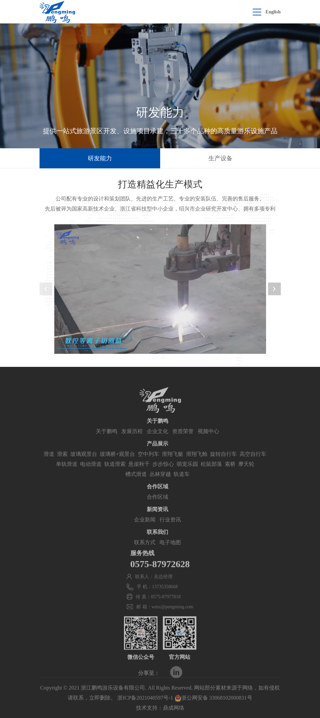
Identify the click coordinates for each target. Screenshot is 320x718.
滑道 (49, 462)
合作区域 (157, 504)
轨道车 (182, 482)
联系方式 (144, 550)
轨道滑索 (115, 472)
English (272, 11)
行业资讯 (170, 527)
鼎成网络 (173, 708)
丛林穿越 (160, 482)
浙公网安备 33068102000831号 (213, 698)
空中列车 (148, 462)
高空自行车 (253, 462)
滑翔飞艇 (172, 462)
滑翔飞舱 (196, 462)
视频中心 (208, 439)
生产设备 (220, 158)
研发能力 (100, 158)
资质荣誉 (183, 439)
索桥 (230, 472)
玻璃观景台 (83, 462)
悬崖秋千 (139, 472)
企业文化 (157, 439)
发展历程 (132, 439)
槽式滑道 (136, 482)
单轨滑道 (66, 472)
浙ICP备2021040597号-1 (145, 698)
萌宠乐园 (187, 472)
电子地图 (170, 550)
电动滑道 (91, 472)
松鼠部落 (211, 472)
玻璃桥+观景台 (117, 462)
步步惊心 (163, 472)
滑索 (62, 462)
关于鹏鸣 (106, 439)
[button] (274, 290)
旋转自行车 (223, 462)
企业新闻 (144, 527)
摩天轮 (246, 472)
